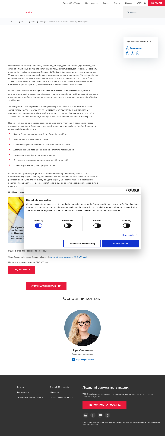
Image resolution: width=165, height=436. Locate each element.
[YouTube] (100, 415)
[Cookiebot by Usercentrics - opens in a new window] (127, 190)
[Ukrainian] (145, 3)
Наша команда (91, 3)
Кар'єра (106, 3)
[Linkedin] (85, 415)
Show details (128, 235)
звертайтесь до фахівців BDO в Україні (68, 257)
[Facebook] (93, 415)
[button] (156, 3)
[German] (138, 3)
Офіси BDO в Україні (71, 3)
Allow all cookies (120, 243)
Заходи (117, 3)
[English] (141, 3)
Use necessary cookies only (82, 243)
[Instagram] (107, 415)
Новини (128, 3)
